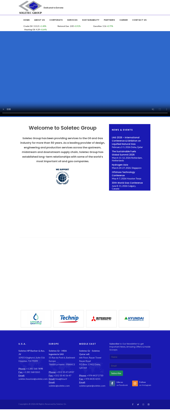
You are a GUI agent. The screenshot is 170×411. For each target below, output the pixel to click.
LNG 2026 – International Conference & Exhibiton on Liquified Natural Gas (126, 141)
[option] (36, 318)
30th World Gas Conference (127, 182)
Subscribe (116, 373)
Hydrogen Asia (120, 164)
